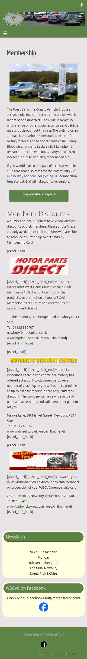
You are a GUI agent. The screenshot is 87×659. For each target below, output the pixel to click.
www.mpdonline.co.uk (23, 338)
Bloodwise (14, 147)
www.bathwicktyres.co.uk (26, 507)
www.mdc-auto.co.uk (22, 431)
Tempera (59, 654)
